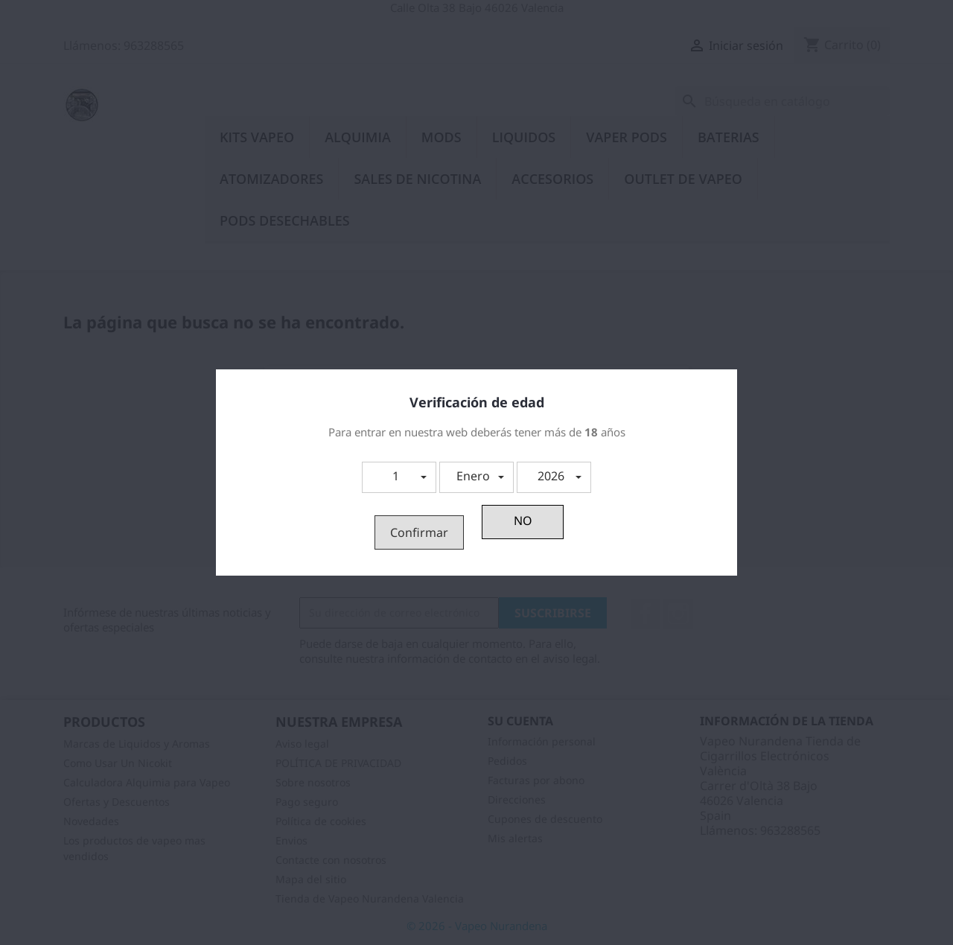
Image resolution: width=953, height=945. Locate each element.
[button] (399, 477)
